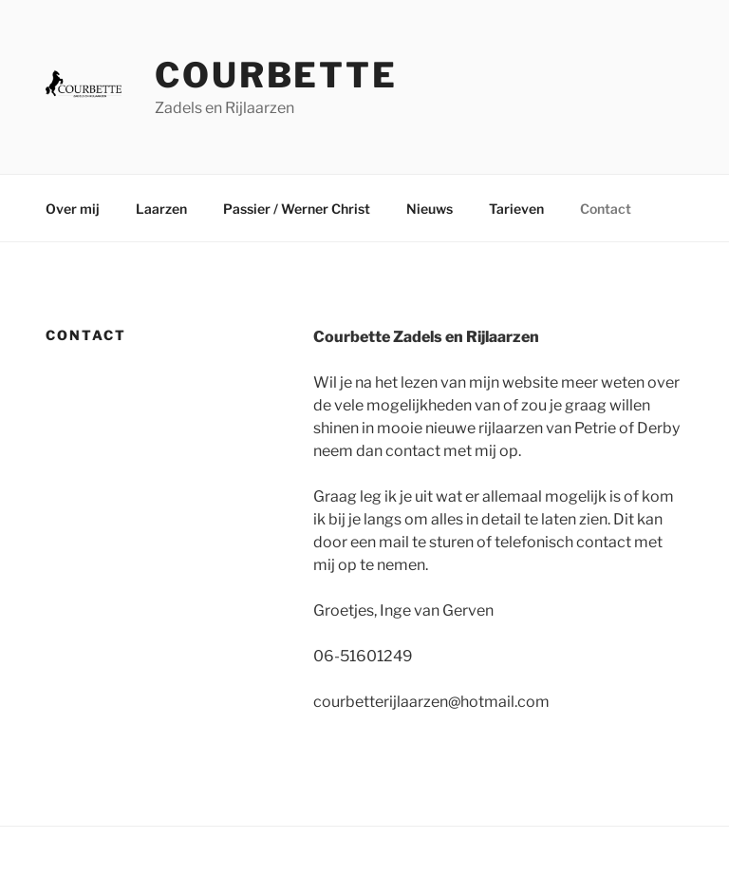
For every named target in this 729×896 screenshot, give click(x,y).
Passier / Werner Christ (296, 208)
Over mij (73, 208)
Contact (605, 208)
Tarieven (516, 208)
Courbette (276, 75)
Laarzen (161, 208)
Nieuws (429, 208)
